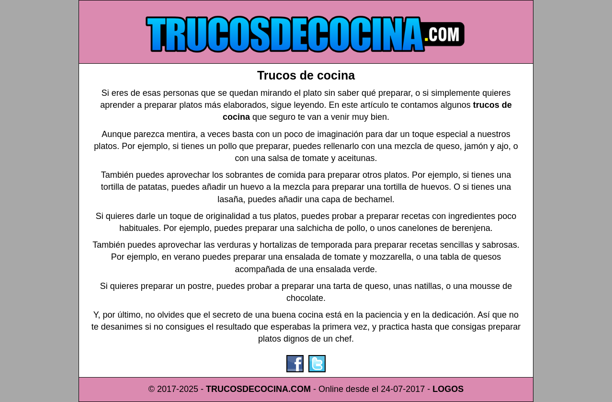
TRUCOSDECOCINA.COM (258, 389)
